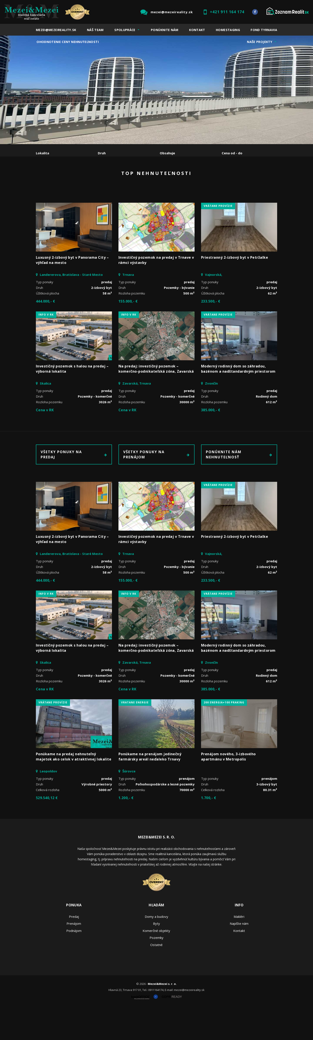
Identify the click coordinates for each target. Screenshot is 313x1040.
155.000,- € (128, 334)
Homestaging (228, 30)
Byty (156, 956)
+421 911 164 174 (227, 11)
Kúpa (101, 176)
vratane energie (135, 735)
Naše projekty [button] (259, 42)
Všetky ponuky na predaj (74, 487)
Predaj (49, 176)
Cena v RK (45, 443)
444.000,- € (45, 334)
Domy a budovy (156, 949)
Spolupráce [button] (124, 30)
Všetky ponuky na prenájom (156, 487)
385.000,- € (210, 443)
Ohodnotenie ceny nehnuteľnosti (68, 42)
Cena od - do (232, 153)
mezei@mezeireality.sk (172, 12)
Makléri (239, 949)
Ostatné (156, 978)
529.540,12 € (47, 830)
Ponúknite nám (164, 30)
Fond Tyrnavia (264, 30)
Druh (102, 153)
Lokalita (42, 153)
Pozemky (156, 970)
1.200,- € (125, 830)
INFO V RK (46, 347)
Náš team (95, 30)
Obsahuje (167, 153)
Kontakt (197, 30)
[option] (156, 90)
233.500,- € (210, 334)
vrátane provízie (218, 239)
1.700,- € (208, 830)
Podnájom (127, 176)
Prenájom (76, 176)
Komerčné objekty (156, 963)
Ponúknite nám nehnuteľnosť (239, 487)
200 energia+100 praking (224, 735)
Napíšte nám (239, 956)
